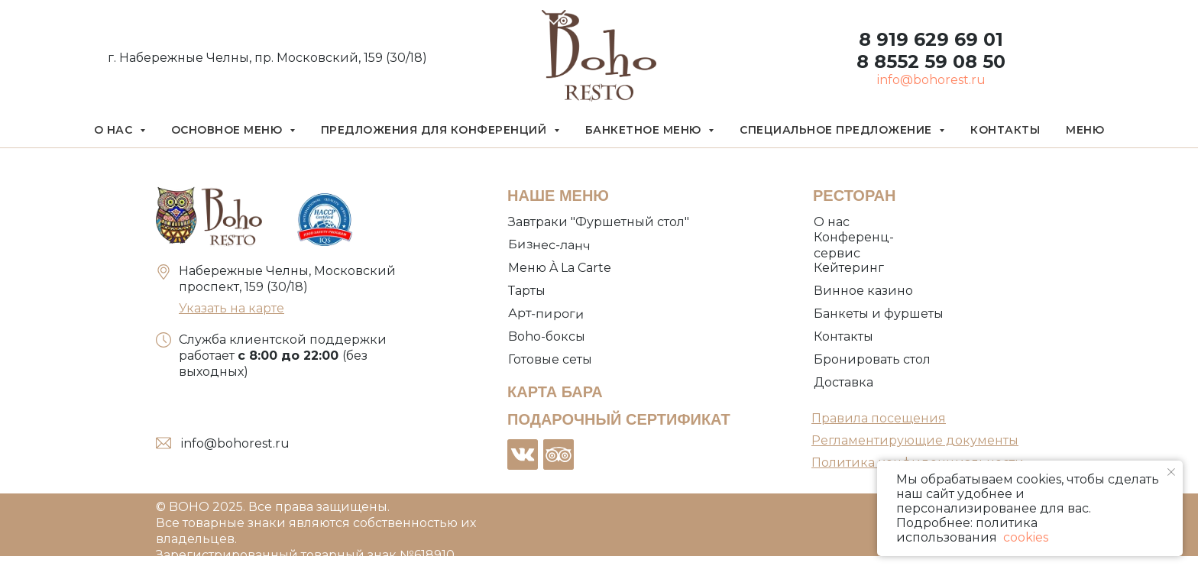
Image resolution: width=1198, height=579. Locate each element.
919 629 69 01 (937, 39)
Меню (1085, 130)
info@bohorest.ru (931, 80)
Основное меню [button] (228, 130)
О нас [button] (115, 130)
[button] (873, 360)
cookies (1024, 537)
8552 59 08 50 (937, 61)
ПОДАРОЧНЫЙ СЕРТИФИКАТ (618, 419)
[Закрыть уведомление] (1171, 472)
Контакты (1005, 130)
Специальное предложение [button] (837, 130)
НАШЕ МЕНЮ (558, 195)
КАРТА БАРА (555, 391)
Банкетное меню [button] (645, 130)
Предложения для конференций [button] (435, 130)
